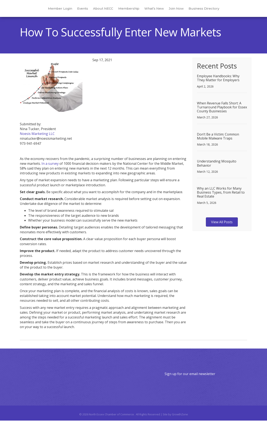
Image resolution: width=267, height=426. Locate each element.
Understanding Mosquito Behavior (216, 168)
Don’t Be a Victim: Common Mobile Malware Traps (218, 141)
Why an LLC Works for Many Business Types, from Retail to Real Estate (221, 197)
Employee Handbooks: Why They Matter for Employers (218, 83)
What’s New (172, 11)
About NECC (85, 11)
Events (64, 11)
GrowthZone (180, 420)
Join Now (194, 11)
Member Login (42, 11)
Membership (110, 11)
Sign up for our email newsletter (190, 379)
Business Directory (222, 11)
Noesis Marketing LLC (37, 139)
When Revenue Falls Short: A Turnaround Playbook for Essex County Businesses (222, 112)
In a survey (50, 169)
